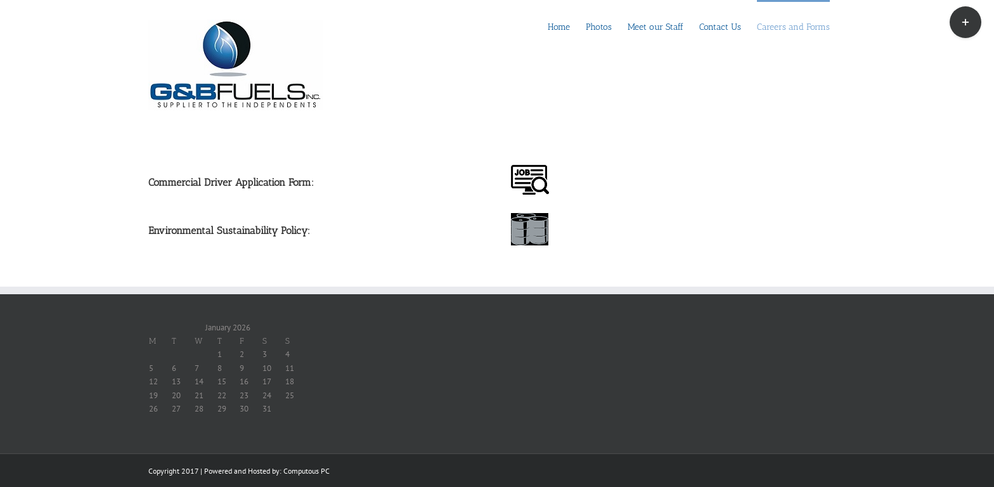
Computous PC (306, 471)
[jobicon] (530, 169)
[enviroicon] (530, 217)
